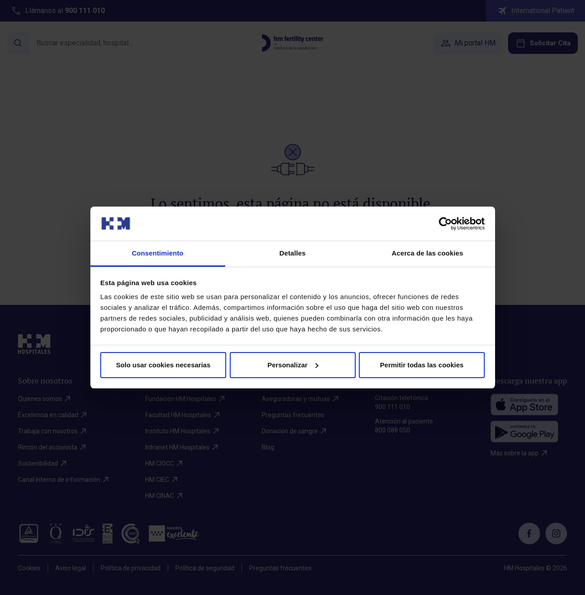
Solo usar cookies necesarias (163, 365)
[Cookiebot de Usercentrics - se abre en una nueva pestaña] (445, 223)
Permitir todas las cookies (422, 365)
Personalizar (293, 365)
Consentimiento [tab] (157, 253)
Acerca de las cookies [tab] (427, 253)
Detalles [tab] (292, 253)
